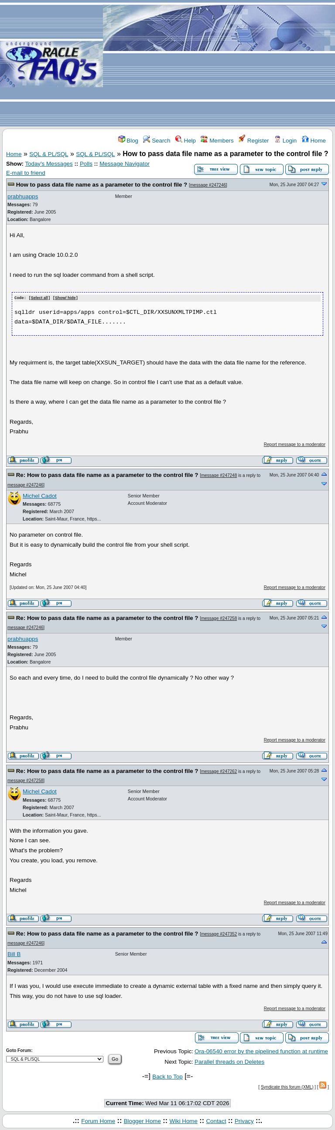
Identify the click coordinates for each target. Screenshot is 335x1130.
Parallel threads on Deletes (229, 1061)
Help (185, 140)
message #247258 (219, 618)
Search (156, 140)
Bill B (14, 953)
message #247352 (219, 933)
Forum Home (98, 1120)
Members (217, 140)
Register (254, 140)
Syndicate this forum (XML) (287, 1086)
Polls (86, 163)
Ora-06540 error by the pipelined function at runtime (261, 1051)
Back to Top (167, 1076)
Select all (39, 298)
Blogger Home (142, 1120)
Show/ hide (65, 298)
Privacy (244, 1120)
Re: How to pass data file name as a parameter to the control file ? (107, 474)
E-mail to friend (25, 173)
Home (314, 140)
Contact (216, 1120)
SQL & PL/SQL (48, 154)
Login (285, 140)
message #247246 (208, 185)
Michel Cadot (40, 495)
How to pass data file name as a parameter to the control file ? (102, 184)
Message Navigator (124, 163)
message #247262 (219, 771)
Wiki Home (183, 1120)
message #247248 (219, 475)
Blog (128, 140)
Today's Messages (48, 163)
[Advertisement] (219, 64)
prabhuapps (22, 196)
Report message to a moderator (294, 444)
